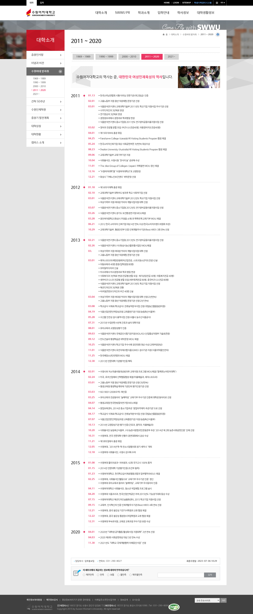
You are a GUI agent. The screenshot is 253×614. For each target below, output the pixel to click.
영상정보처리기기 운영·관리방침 (76, 600)
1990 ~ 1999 (39, 82)
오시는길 (136, 600)
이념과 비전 (37, 63)
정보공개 (124, 600)
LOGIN (176, 3)
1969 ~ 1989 (39, 78)
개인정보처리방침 (34, 600)
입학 (42, 3)
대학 (32, 3)
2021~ (36, 94)
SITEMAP (186, 3)
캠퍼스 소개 (37, 142)
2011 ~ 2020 (39, 90)
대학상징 (36, 126)
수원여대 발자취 (40, 71)
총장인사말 (37, 54)
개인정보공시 (52, 600)
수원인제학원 (38, 109)
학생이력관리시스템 (203, 3)
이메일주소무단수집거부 (105, 600)
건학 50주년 (38, 101)
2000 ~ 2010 (39, 86)
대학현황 (36, 134)
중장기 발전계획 (40, 118)
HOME (167, 3)
